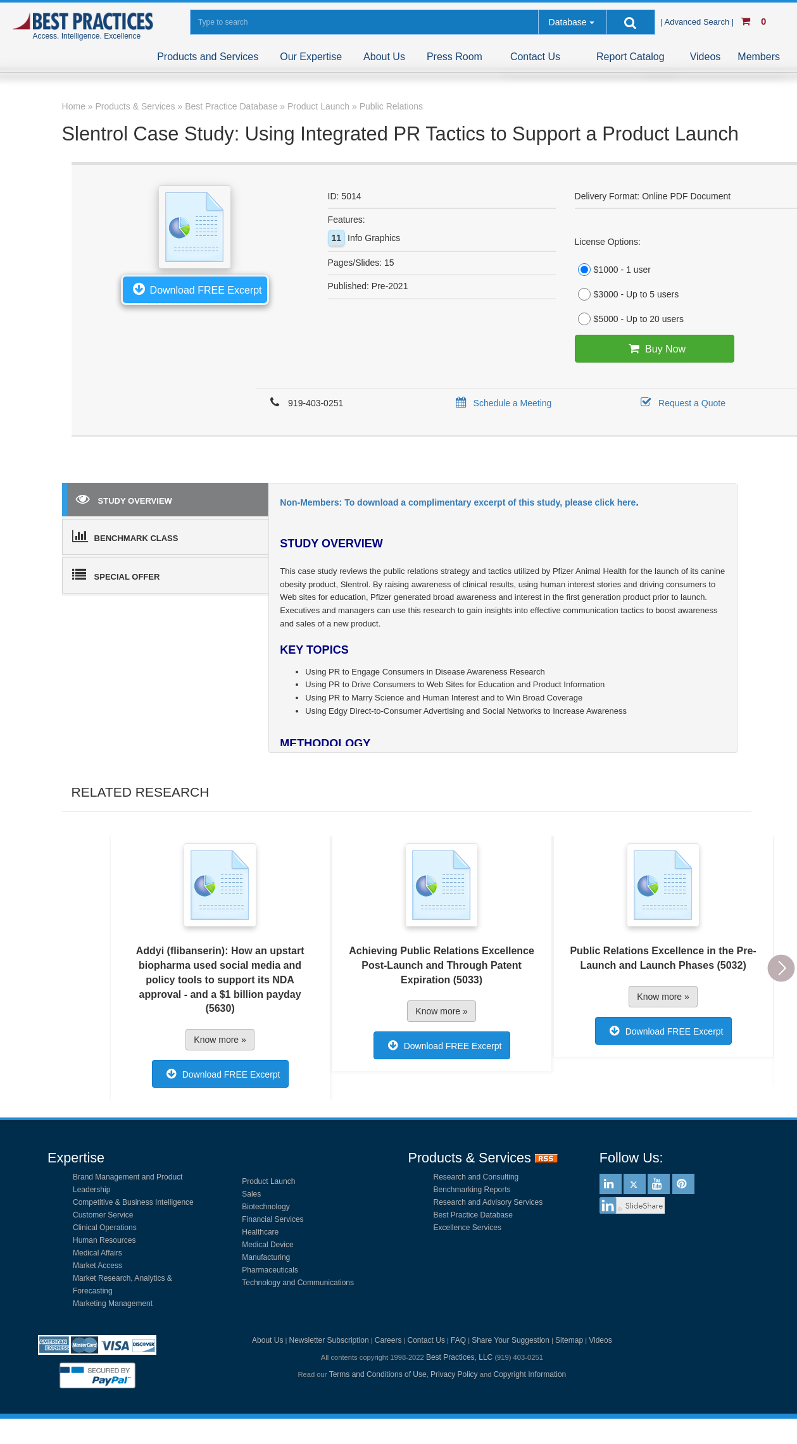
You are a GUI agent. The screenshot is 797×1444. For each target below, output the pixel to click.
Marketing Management (113, 1303)
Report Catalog (630, 56)
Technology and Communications (298, 1282)
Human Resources (104, 1240)
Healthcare (260, 1232)
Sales (251, 1194)
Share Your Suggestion (510, 1340)
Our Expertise (311, 56)
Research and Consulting (476, 1177)
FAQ (458, 1340)
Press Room (454, 56)
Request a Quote (680, 403)
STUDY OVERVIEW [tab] (124, 499)
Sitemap (569, 1340)
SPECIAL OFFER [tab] (116, 575)
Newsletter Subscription (329, 1340)
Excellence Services (467, 1227)
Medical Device (267, 1244)
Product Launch (268, 1181)
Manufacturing (266, 1257)
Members (758, 56)
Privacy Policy (454, 1374)
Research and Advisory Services (488, 1202)
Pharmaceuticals (270, 1270)
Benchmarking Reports (472, 1189)
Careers (388, 1340)
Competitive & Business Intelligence (133, 1202)
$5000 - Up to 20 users (629, 319)
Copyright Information (530, 1374)
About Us (384, 56)
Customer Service (103, 1215)
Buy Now (654, 349)
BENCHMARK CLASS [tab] (125, 536)
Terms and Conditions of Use (378, 1374)
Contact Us (535, 56)
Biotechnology (265, 1206)
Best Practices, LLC (459, 1357)
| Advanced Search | (698, 22)
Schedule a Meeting (501, 403)
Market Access (97, 1265)
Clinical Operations (105, 1227)
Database (568, 22)
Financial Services (272, 1219)
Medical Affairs (97, 1252)
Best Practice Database (473, 1215)
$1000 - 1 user (613, 269)
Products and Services (207, 56)
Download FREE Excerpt (195, 289)
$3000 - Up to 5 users (627, 294)
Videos (705, 56)
